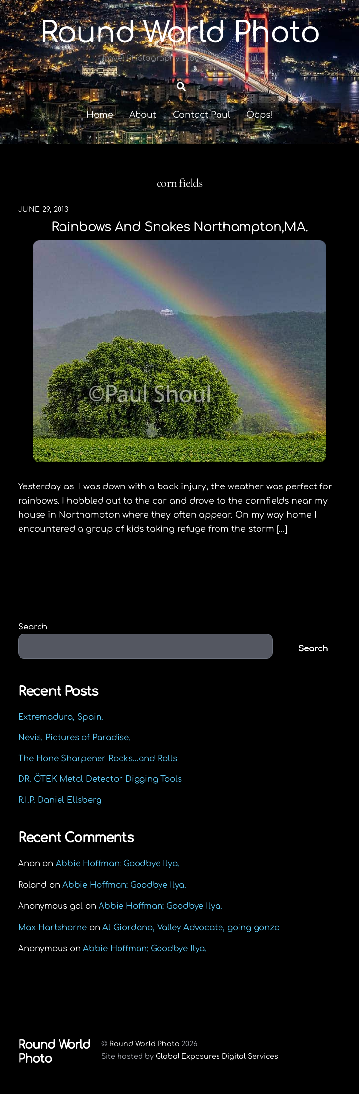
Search (32, 626)
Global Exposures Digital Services (217, 1056)
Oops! (259, 115)
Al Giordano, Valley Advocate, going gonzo (190, 927)
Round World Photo (144, 1044)
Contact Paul (201, 115)
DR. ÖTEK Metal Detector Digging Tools (100, 779)
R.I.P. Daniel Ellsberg (59, 800)
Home (99, 115)
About (142, 115)
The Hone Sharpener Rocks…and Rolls (97, 758)
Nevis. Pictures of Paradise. (74, 737)
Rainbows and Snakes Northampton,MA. (179, 227)
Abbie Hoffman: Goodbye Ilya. (118, 863)
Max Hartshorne (52, 927)
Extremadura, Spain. (60, 717)
